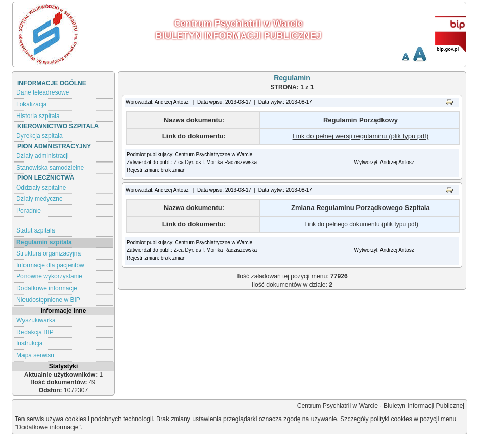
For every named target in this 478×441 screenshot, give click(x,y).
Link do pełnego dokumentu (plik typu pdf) (361, 224)
